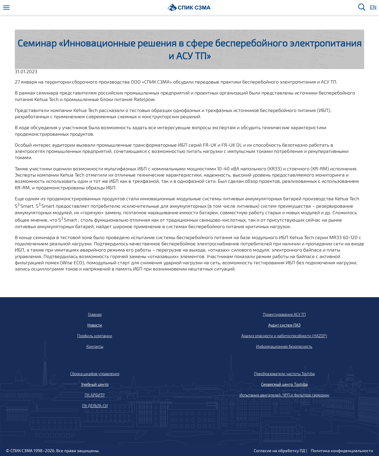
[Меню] (6, 7)
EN (373, 7)
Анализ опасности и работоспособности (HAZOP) (284, 335)
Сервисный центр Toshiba (284, 384)
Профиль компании (94, 335)
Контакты (94, 346)
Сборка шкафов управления (94, 373)
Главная (95, 314)
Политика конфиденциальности (342, 450)
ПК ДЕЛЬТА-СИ (95, 405)
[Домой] (189, 7)
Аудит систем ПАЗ (284, 325)
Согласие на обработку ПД (279, 450)
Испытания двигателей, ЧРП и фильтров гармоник (284, 395)
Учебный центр (95, 384)
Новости (94, 325)
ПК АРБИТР (95, 395)
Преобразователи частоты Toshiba (284, 373)
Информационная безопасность (284, 346)
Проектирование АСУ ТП (284, 314)
